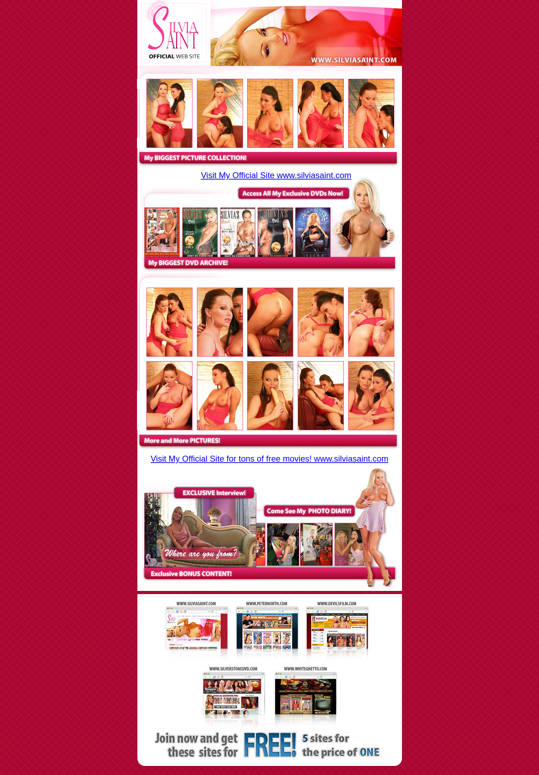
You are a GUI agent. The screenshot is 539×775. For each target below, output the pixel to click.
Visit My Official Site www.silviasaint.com (276, 175)
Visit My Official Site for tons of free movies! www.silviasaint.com (269, 458)
